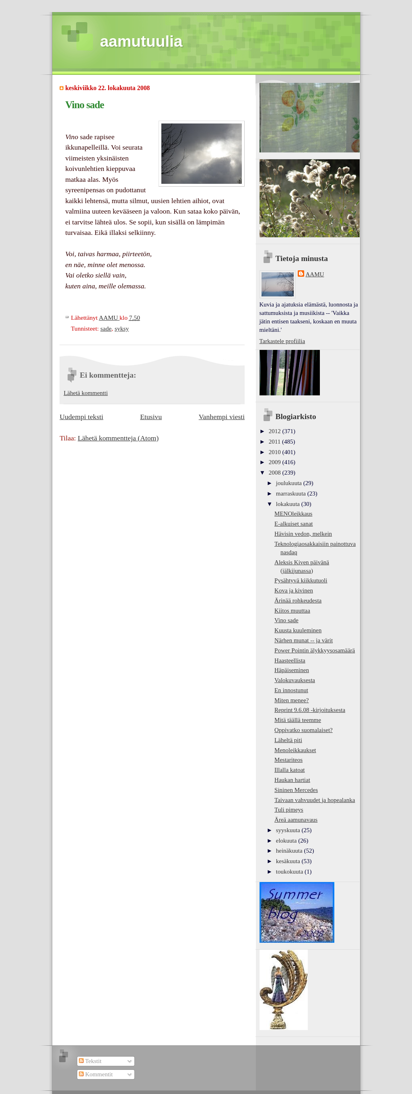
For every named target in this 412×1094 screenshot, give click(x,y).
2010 (275, 452)
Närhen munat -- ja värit (303, 640)
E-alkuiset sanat (293, 523)
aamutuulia (141, 41)
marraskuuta (291, 493)
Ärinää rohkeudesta (297, 600)
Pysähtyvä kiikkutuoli (300, 580)
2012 (275, 431)
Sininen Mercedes (296, 790)
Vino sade (286, 620)
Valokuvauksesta (294, 680)
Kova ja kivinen (293, 590)
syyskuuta (289, 830)
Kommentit (96, 1074)
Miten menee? (291, 700)
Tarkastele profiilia (282, 341)
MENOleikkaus (293, 513)
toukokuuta (290, 871)
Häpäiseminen (291, 670)
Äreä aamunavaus (295, 819)
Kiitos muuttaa (292, 610)
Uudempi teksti (81, 417)
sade (105, 328)
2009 (275, 462)
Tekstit (90, 1061)
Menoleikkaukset (295, 750)
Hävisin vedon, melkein (303, 534)
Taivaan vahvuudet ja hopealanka (314, 800)
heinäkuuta (290, 850)
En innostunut (291, 690)
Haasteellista (289, 660)
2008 (275, 472)
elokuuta (287, 840)
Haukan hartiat (292, 780)
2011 (275, 441)
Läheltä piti (288, 740)
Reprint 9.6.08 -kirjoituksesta (309, 710)
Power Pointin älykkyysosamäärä (314, 650)
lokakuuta (288, 504)
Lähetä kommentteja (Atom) (118, 438)
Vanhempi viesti (222, 417)
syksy (122, 328)
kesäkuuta (289, 861)
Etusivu (151, 417)
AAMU (315, 274)
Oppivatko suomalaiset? (303, 730)
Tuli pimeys (288, 809)
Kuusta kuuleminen (297, 630)
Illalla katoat (289, 770)
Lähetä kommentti (86, 393)
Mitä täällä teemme (297, 720)
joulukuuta (289, 483)
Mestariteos (288, 760)
